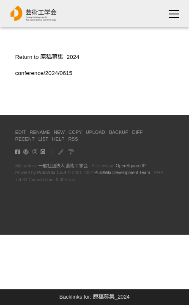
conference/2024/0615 (43, 73)
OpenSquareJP (131, 166)
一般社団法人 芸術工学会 (63, 166)
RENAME (40, 132)
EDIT (20, 132)
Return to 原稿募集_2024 (47, 57)
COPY (75, 132)
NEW (59, 132)
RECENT (25, 138)
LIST (43, 138)
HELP (58, 138)
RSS (73, 138)
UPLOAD (95, 132)
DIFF (137, 132)
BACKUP (119, 132)
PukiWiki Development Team (122, 172)
